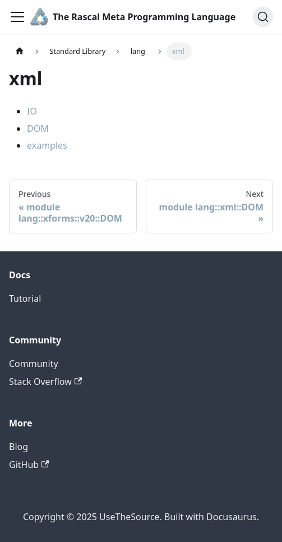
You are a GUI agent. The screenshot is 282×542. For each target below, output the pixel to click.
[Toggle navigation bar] (17, 16)
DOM (38, 128)
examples (47, 145)
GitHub (29, 464)
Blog (18, 446)
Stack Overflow (45, 381)
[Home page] (19, 51)
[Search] (263, 17)
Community (33, 363)
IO (32, 111)
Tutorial (25, 298)
